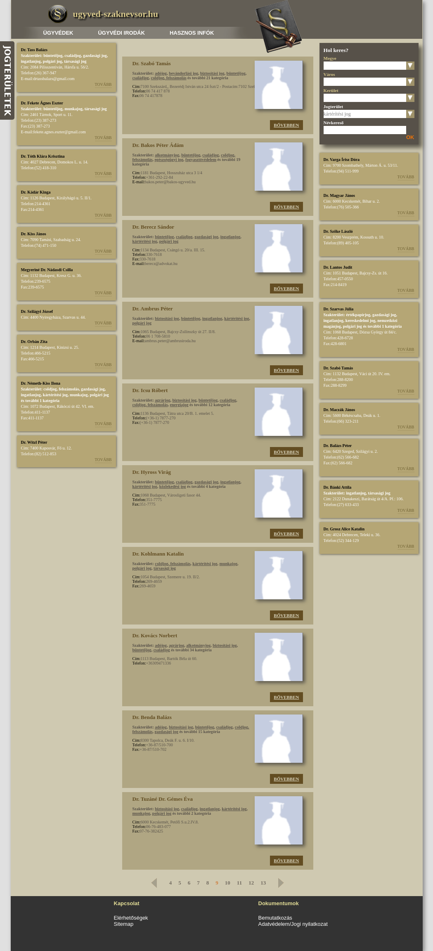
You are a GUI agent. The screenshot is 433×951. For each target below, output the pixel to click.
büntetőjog (52, 55)
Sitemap (124, 924)
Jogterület (333, 106)
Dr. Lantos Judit (338, 267)
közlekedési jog (172, 486)
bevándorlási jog (183, 73)
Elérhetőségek (131, 918)
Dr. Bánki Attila (338, 487)
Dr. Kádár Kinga (36, 192)
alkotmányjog (167, 155)
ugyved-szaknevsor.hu (115, 14)
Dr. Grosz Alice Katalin (344, 529)
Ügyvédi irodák (121, 33)
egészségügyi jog (168, 159)
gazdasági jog (95, 55)
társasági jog (75, 61)
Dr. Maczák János (339, 409)
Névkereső (334, 122)
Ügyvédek (58, 33)
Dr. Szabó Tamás (338, 368)
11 (239, 883)
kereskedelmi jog (360, 320)
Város (329, 74)
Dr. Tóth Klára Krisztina (43, 156)
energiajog (179, 404)
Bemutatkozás (275, 918)
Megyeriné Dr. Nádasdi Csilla (47, 269)
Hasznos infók (192, 33)
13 (263, 883)
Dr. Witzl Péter (34, 442)
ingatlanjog (31, 61)
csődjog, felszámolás (61, 389)
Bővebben (286, 125)
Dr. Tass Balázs (34, 49)
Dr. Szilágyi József (37, 311)
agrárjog (162, 400)
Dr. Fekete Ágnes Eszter (42, 103)
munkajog (73, 108)
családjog (72, 55)
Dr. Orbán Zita (34, 341)
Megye (330, 58)
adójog (161, 73)
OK (410, 137)
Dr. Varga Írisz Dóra (342, 159)
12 (251, 883)
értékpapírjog (358, 314)
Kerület (331, 90)
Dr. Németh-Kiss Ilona (40, 383)
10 (227, 883)
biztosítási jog (212, 73)
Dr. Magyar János (339, 195)
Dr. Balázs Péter (338, 445)
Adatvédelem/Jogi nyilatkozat (293, 924)
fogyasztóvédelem (200, 159)
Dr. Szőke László (338, 231)
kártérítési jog (55, 395)
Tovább (103, 84)
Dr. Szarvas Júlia (339, 309)
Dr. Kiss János (33, 234)
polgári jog (52, 61)
